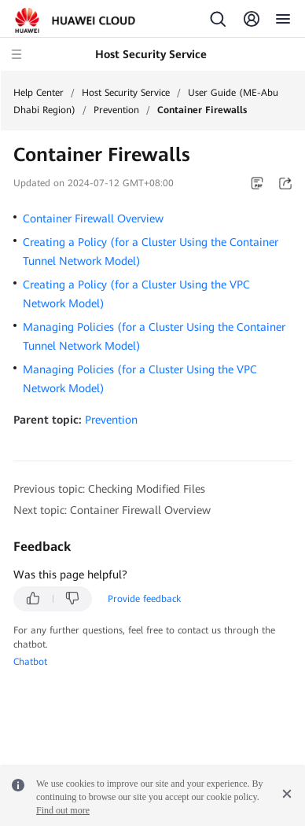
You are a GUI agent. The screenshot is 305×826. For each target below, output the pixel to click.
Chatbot (30, 661)
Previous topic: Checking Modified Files (109, 489)
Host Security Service (126, 92)
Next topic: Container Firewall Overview (112, 510)
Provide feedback (144, 598)
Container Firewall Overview (93, 218)
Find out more (63, 810)
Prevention (116, 110)
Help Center (38, 92)
